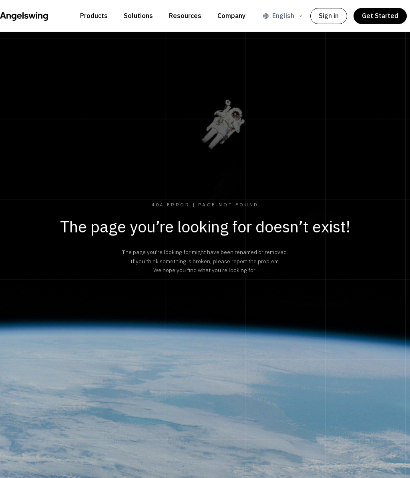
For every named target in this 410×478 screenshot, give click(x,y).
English (283, 16)
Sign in (329, 16)
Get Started (380, 16)
